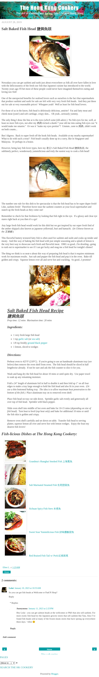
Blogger (54, 674)
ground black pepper (37, 343)
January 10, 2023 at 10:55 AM (28, 588)
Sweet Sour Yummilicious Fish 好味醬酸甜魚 (51, 532)
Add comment (9, 637)
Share (6, 572)
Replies (15, 603)
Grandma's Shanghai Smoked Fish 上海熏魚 (50, 461)
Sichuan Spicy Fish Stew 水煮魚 (45, 508)
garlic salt (23, 339)
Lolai (11, 588)
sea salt (35, 339)
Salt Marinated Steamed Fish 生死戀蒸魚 (49, 485)
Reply (11, 596)
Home (49, 649)
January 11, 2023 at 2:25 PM (41, 608)
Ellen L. (6, 567)
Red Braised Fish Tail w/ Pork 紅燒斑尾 (48, 555)
